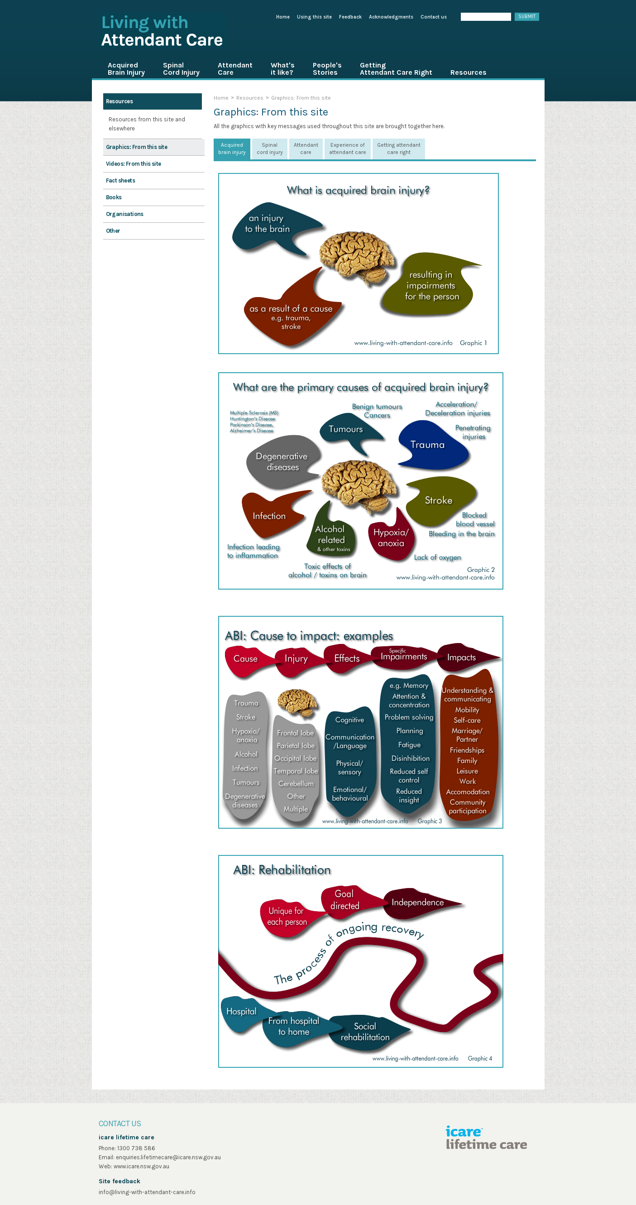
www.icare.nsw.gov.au (141, 1166)
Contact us (434, 17)
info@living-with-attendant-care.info (147, 1192)
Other (113, 230)
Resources (468, 72)
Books (114, 197)
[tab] (232, 149)
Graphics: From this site (136, 147)
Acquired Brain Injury (126, 69)
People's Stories (327, 69)
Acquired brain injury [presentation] (232, 148)
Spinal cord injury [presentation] (270, 148)
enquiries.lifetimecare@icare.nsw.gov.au (168, 1157)
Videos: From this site (133, 163)
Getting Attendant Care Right (396, 69)
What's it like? (283, 69)
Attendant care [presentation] (306, 148)
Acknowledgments (391, 17)
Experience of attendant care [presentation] (347, 148)
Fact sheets (120, 180)
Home (283, 17)
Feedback (350, 17)
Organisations (124, 214)
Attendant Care (235, 69)
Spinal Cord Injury (181, 69)
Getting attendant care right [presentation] (399, 148)
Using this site (314, 17)
